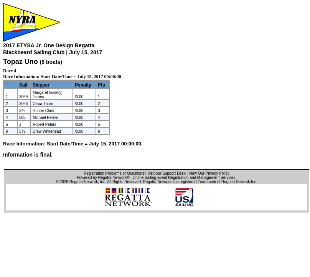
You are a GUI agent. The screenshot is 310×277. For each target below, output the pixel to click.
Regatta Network (83, 182)
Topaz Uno (20, 61)
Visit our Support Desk (166, 173)
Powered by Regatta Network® (103, 177)
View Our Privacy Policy (209, 173)
